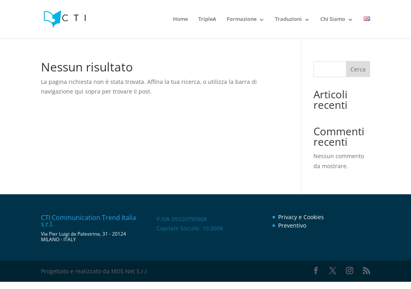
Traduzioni (288, 18)
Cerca (358, 69)
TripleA (207, 18)
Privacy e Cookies (301, 217)
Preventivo (292, 225)
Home (180, 18)
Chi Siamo (332, 18)
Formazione (241, 18)
